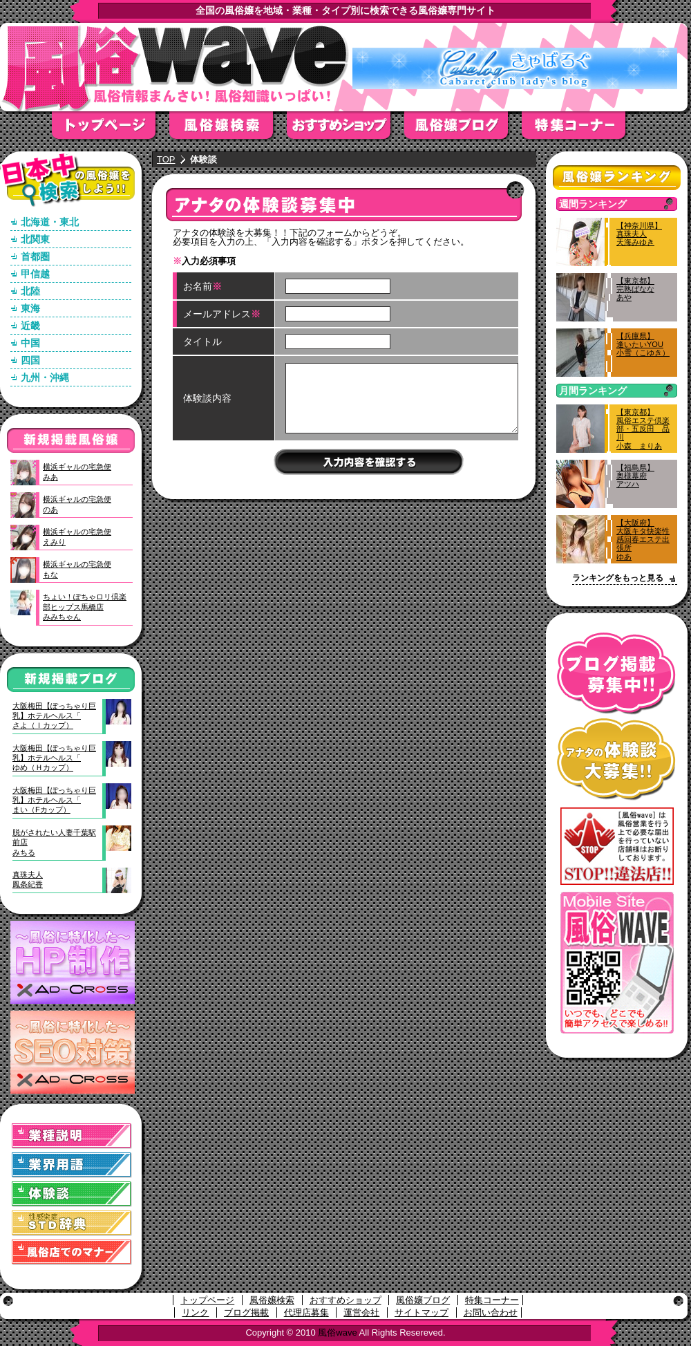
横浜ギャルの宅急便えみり (77, 536)
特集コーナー (492, 1300)
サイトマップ (421, 1312)
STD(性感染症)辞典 (72, 1223)
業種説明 (72, 1136)
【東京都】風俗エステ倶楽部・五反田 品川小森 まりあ (643, 429)
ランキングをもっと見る (617, 578)
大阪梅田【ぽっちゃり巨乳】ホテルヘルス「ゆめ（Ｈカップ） (54, 758)
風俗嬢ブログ (463, 129)
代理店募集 (306, 1312)
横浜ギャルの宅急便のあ (77, 504)
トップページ (110, 129)
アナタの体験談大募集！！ (616, 759)
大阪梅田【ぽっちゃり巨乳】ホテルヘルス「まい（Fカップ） (54, 800)
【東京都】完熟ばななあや (635, 289)
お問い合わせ (491, 1312)
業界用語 (72, 1165)
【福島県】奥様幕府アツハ (635, 475)
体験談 (72, 1194)
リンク (195, 1312)
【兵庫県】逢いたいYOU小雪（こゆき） (643, 344)
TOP (166, 159)
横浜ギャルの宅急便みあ (77, 471)
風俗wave (337, 1332)
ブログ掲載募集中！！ (616, 674)
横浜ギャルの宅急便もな (77, 569)
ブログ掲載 (246, 1312)
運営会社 (361, 1312)
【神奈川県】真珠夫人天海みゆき (639, 233)
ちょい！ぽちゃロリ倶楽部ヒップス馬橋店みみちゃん (84, 606)
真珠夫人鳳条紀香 (27, 879)
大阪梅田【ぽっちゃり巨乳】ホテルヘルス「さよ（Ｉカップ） (54, 716)
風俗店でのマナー (72, 1252)
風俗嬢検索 (228, 129)
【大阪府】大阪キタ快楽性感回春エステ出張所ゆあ (643, 539)
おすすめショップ (345, 129)
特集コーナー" (580, 129)
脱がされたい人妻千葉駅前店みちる (54, 842)
